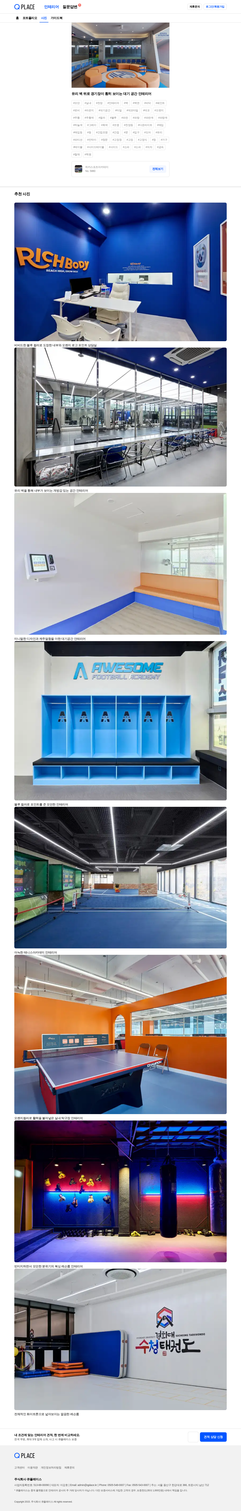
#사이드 (113, 147)
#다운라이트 (145, 125)
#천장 (99, 102)
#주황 (76, 117)
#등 (89, 132)
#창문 (104, 139)
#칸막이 (91, 139)
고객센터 (19, 1467)
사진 (44, 18)
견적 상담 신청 (213, 1437)
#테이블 (77, 147)
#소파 (137, 147)
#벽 (126, 102)
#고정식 (142, 139)
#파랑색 (162, 117)
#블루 (113, 117)
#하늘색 (77, 125)
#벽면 (136, 102)
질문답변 (71, 6)
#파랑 (136, 117)
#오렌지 (159, 110)
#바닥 (147, 102)
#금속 (160, 147)
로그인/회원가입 (215, 6)
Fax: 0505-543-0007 (138, 1485)
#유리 (159, 132)
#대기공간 (104, 110)
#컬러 (102, 117)
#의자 (149, 147)
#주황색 (89, 117)
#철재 (76, 154)
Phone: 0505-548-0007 (111, 1485)
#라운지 (89, 110)
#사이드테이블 (95, 147)
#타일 (118, 110)
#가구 (164, 139)
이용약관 (32, 1467)
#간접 (116, 132)
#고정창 (117, 139)
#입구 (136, 132)
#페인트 (160, 102)
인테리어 (51, 7)
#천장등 (128, 125)
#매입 (160, 125)
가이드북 (56, 18)
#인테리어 (113, 102)
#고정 (130, 139)
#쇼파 (126, 147)
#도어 (147, 132)
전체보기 (157, 168)
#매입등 (77, 132)
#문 (126, 132)
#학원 (88, 154)
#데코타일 (132, 110)
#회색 (104, 125)
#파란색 (148, 117)
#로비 (76, 110)
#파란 (124, 117)
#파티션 (77, 139)
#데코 (146, 110)
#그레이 (91, 125)
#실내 (88, 102)
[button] (222, 207)
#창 (154, 139)
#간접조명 (102, 132)
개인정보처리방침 (51, 1467)
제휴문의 (195, 6)
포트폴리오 (30, 18)
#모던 (76, 102)
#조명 (116, 125)
